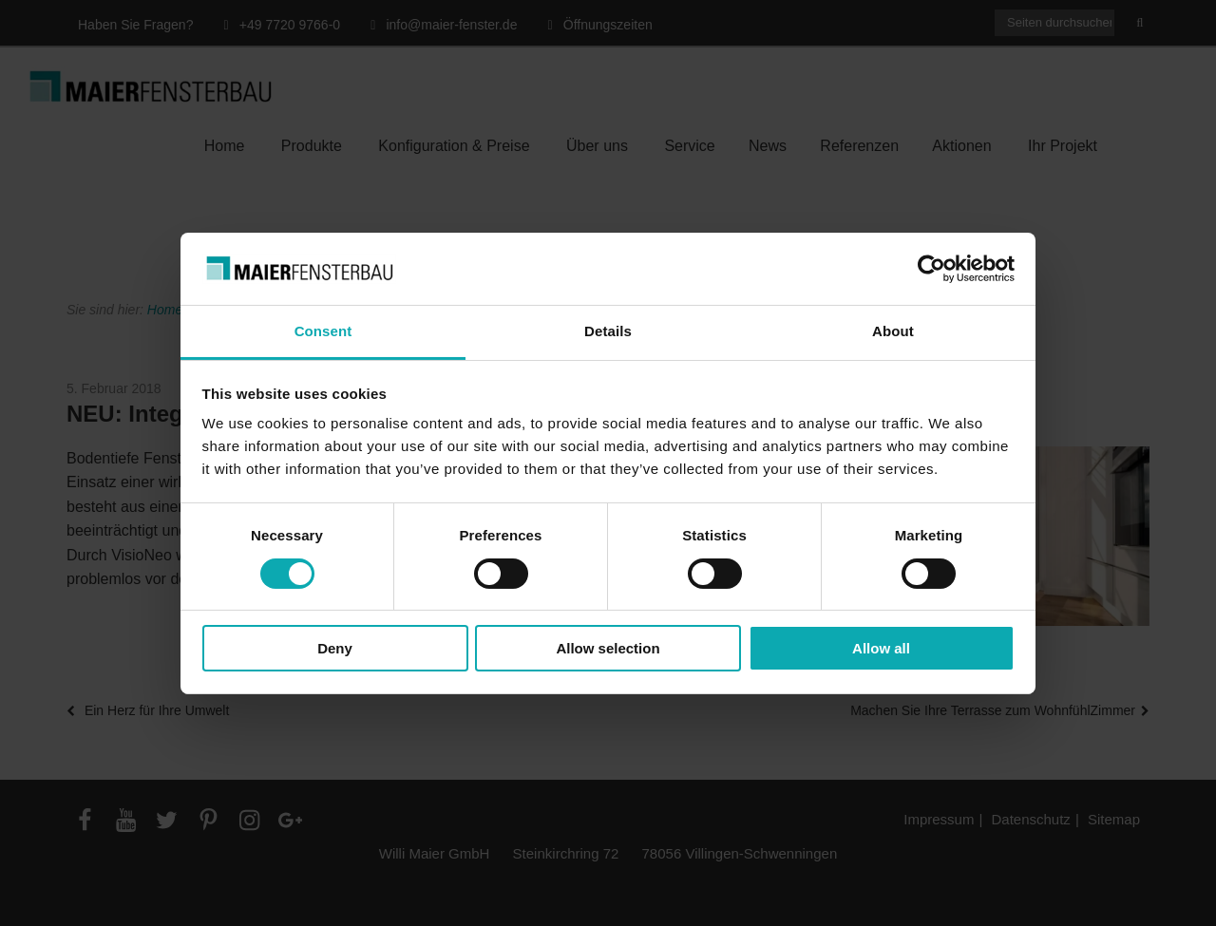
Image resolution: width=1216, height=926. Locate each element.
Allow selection (607, 648)
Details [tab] (608, 331)
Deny (334, 648)
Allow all (881, 648)
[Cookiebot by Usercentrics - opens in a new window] (931, 269)
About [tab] (893, 331)
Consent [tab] (323, 331)
